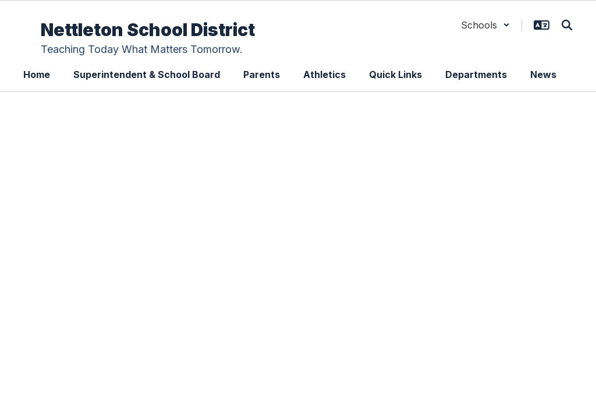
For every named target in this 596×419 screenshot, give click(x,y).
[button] (485, 25)
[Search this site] (567, 25)
